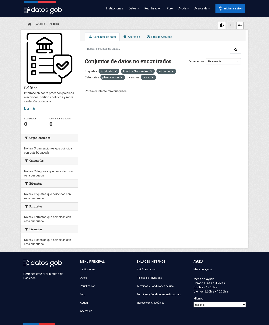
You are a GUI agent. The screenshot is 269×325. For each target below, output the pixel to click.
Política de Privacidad (149, 277)
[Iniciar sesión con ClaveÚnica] (230, 8)
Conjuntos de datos (102, 36)
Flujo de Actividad (159, 36)
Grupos (40, 24)
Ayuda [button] (182, 8)
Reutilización (152, 8)
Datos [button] (133, 8)
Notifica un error (146, 269)
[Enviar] (235, 50)
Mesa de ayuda (203, 269)
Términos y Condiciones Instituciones (159, 294)
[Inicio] (29, 24)
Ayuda (84, 302)
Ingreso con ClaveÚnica (150, 302)
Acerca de (131, 36)
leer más (30, 108)
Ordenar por (196, 61)
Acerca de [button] (201, 8)
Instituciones (114, 8)
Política (54, 24)
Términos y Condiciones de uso (155, 286)
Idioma (198, 298)
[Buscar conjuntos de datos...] (157, 49)
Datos (83, 277)
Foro (170, 8)
